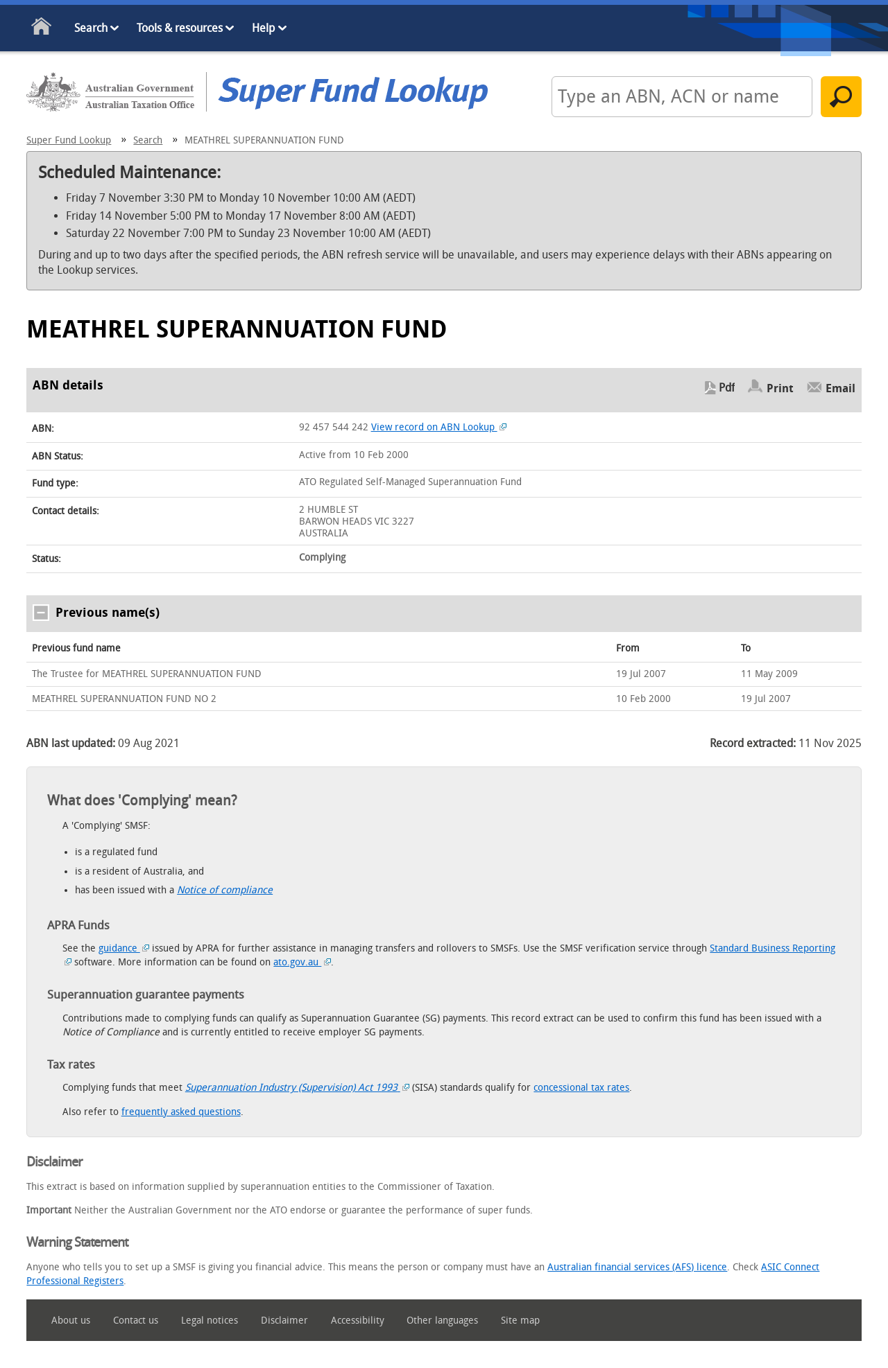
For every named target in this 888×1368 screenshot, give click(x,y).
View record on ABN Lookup (439, 427)
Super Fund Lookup (68, 140)
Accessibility (357, 1320)
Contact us (135, 1320)
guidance (124, 948)
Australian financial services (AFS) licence (637, 1267)
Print (780, 387)
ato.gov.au (302, 962)
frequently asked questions (181, 1112)
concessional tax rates (581, 1088)
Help (263, 28)
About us (70, 1320)
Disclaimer (284, 1320)
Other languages (442, 1320)
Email (840, 387)
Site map (520, 1320)
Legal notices (209, 1320)
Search (91, 28)
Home (42, 28)
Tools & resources (180, 28)
